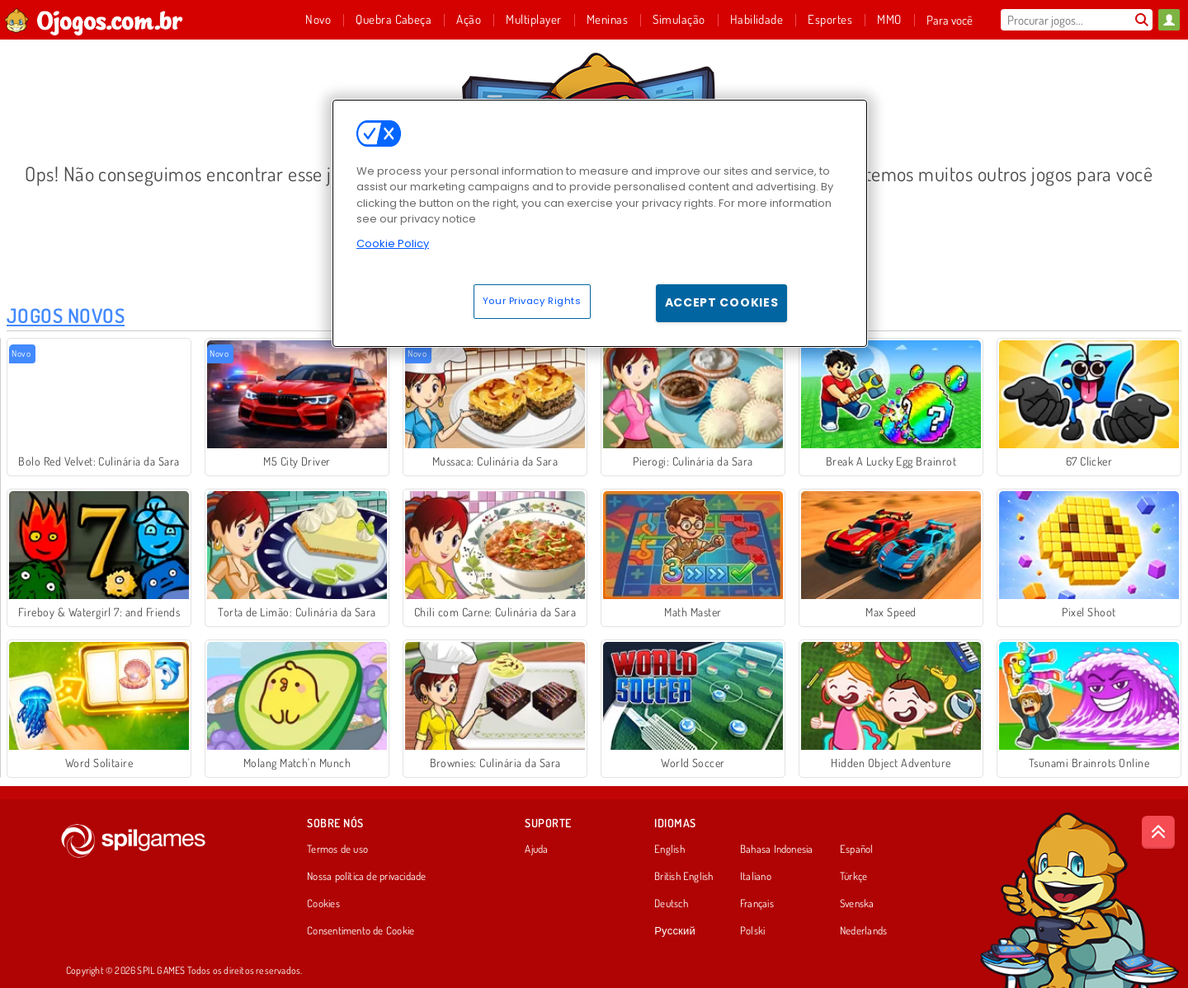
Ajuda (536, 849)
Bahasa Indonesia (776, 849)
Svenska (857, 904)
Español (857, 849)
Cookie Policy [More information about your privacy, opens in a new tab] (392, 243)
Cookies (323, 904)
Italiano (755, 877)
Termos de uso (337, 849)
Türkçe (853, 877)
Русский (674, 931)
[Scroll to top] (1158, 832)
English (669, 849)
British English (683, 877)
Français (757, 904)
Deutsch (671, 904)
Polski (752, 931)
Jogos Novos (66, 315)
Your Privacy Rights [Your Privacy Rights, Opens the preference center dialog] (532, 300)
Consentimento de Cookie (360, 931)
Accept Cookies (722, 302)
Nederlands (863, 931)
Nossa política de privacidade (366, 877)
